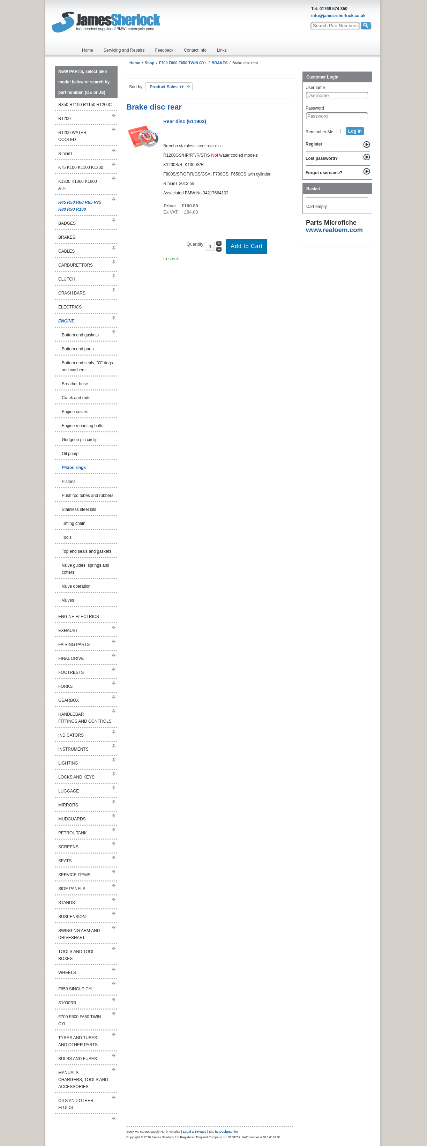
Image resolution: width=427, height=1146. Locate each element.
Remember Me (319, 131)
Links (222, 50)
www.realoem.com (334, 229)
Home (87, 50)
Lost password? (322, 158)
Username (315, 87)
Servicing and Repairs (124, 50)
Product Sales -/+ (167, 86)
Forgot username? (324, 172)
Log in (355, 131)
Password (315, 108)
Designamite (228, 1131)
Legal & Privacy (194, 1131)
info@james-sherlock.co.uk (338, 15)
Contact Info (195, 50)
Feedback (164, 50)
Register (314, 144)
